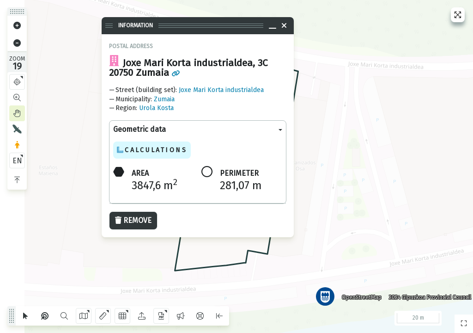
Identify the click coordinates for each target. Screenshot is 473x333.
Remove (133, 220)
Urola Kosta (156, 108)
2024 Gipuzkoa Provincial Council (426, 293)
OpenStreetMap (358, 293)
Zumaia (164, 99)
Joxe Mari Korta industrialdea (221, 90)
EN (17, 160)
